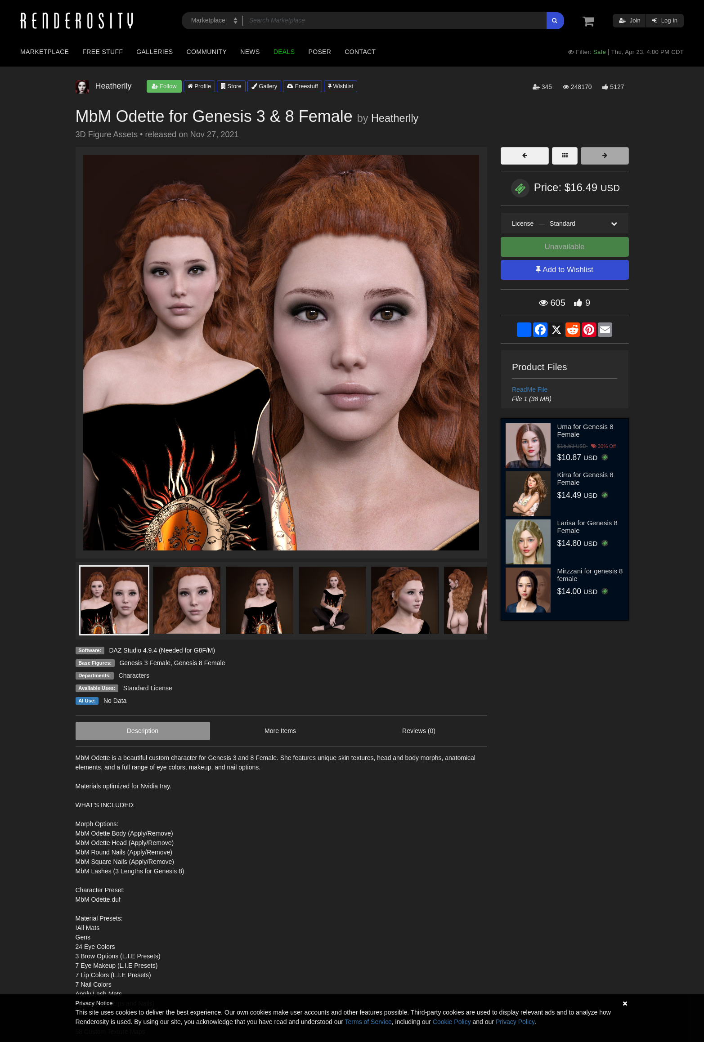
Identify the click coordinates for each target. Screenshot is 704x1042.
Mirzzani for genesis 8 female (590, 574)
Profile (199, 86)
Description (142, 730)
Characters (134, 675)
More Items (280, 730)
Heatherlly (394, 118)
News (250, 51)
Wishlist (340, 86)
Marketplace (44, 51)
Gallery (264, 86)
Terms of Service (368, 1021)
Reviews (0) (418, 730)
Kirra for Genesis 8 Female (585, 478)
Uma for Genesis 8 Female (585, 430)
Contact (360, 51)
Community (207, 51)
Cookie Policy (452, 1021)
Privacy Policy (515, 1021)
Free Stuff (102, 51)
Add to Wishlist (564, 269)
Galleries (154, 51)
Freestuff (302, 86)
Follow (164, 86)
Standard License (147, 688)
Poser (319, 51)
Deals (284, 51)
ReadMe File (529, 389)
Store (231, 86)
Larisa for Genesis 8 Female (587, 526)
